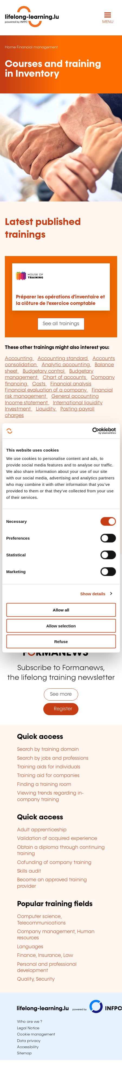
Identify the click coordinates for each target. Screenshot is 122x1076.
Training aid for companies (48, 775)
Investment (18, 409)
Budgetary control (44, 371)
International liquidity (78, 403)
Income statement (27, 403)
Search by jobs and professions (52, 758)
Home (10, 47)
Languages (30, 946)
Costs (39, 384)
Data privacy (29, 1041)
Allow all (61, 610)
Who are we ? (29, 1022)
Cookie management (36, 1034)
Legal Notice (28, 1028)
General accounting (75, 396)
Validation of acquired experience (57, 838)
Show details (92, 593)
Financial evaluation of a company (46, 390)
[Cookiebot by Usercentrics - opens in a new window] (92, 431)
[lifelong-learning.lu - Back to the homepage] (32, 17)
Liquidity (46, 409)
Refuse (61, 641)
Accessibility (28, 1047)
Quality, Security (36, 979)
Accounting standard (63, 358)
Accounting (19, 358)
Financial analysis (70, 384)
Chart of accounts (65, 377)
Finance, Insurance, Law (45, 955)
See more (61, 694)
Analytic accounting (66, 364)
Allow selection (61, 625)
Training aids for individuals (48, 767)
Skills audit (29, 871)
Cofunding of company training (54, 862)
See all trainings (61, 323)
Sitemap (24, 1053)
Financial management (37, 47)
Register (61, 709)
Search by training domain (48, 749)
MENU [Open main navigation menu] (107, 22)
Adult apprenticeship (42, 830)
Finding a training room (44, 784)
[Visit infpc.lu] (69, 1011)
